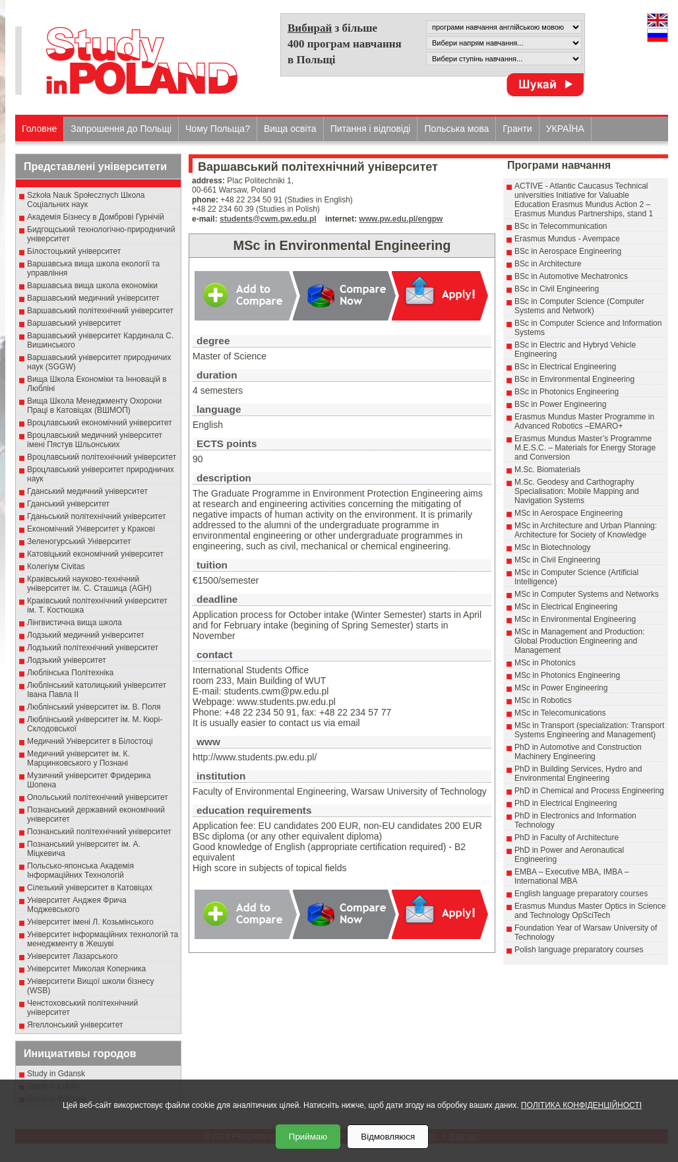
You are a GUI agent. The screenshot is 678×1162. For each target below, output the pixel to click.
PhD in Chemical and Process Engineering (589, 790)
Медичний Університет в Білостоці (90, 741)
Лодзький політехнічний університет (92, 647)
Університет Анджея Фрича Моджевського (77, 905)
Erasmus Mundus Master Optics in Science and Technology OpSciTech (589, 911)
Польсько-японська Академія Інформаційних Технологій (80, 870)
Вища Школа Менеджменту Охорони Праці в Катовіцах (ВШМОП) (94, 405)
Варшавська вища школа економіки (92, 285)
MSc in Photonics (545, 662)
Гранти (517, 128)
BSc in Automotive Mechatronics (571, 276)
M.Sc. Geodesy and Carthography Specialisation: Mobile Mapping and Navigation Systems (576, 491)
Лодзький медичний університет (85, 635)
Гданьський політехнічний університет (96, 516)
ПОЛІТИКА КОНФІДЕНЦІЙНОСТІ (581, 1105)
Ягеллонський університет (75, 1024)
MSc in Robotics (543, 700)
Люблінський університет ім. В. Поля (94, 707)
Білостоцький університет (74, 251)
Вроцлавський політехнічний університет (101, 457)
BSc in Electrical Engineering (565, 366)
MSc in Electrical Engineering (565, 606)
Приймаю (308, 1137)
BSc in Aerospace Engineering (567, 251)
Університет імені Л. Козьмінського (90, 922)
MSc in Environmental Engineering (575, 619)
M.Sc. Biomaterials (547, 469)
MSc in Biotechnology (552, 547)
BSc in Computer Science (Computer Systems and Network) (579, 306)
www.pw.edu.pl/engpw (401, 219)
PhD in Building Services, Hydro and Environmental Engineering (578, 773)
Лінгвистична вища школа (74, 622)
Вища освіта (290, 128)
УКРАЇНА (565, 128)
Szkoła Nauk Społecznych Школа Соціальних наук (86, 200)
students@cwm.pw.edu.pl (268, 219)
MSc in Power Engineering (560, 687)
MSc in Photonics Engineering (567, 675)
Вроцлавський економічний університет (99, 422)
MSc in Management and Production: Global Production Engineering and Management (579, 641)
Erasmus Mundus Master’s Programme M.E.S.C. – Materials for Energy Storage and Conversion (585, 448)
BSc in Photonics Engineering (566, 391)
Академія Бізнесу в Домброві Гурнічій (95, 217)
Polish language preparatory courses (578, 949)
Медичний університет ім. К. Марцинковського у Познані (78, 758)
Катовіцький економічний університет (95, 554)
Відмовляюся (388, 1137)
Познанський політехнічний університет (99, 831)
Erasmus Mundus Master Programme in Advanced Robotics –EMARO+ (584, 421)
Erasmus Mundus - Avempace (567, 238)
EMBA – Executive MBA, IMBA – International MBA (571, 876)
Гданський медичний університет (87, 491)
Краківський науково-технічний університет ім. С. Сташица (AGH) (89, 583)
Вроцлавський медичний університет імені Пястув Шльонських (94, 440)
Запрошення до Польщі (121, 128)
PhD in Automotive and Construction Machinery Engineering (578, 752)
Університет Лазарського (72, 956)
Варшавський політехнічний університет (100, 310)
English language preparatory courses (581, 893)
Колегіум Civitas (56, 566)
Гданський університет (68, 503)
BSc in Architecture (547, 263)
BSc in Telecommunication (560, 226)
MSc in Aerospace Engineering (568, 513)
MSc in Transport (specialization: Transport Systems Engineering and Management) (589, 730)
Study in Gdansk (56, 1073)
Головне (39, 128)
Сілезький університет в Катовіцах (89, 887)
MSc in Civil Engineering (557, 560)
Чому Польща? (217, 128)
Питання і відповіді (370, 128)
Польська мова (456, 128)
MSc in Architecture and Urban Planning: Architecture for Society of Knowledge (585, 530)
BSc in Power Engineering (560, 404)
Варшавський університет (74, 323)
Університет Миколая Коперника (86, 968)
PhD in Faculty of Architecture (566, 837)
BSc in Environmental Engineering (574, 379)
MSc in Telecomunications (560, 713)
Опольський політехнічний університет (97, 797)
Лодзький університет (66, 660)
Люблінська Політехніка (70, 672)
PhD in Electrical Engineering (565, 803)
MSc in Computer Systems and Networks (586, 594)
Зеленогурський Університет (79, 541)
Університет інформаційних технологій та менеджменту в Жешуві (102, 939)
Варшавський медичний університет (93, 298)
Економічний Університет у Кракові (91, 529)
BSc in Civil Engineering (556, 288)
